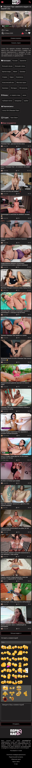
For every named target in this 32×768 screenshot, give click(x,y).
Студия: (6, 117)
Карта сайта (16, 761)
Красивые (5, 88)
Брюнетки (23, 60)
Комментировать (16, 38)
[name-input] (16, 642)
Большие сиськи (7, 66)
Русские (14, 60)
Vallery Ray (4, 290)
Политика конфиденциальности (16, 754)
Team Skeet (14, 117)
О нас (16, 764)
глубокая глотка (7, 100)
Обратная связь (16, 759)
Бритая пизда (6, 71)
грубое (26, 100)
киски (24, 95)
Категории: (7, 60)
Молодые (14, 88)
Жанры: (5, 95)
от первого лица (15, 95)
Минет (15, 71)
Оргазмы (22, 71)
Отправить (16, 724)
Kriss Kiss (4, 507)
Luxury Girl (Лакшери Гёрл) (10, 110)
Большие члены (20, 66)
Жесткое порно (21, 82)
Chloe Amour (5, 436)
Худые (12, 77)
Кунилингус (19, 77)
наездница (18, 100)
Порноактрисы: (8, 106)
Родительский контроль (16, 757)
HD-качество (23, 88)
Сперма (4, 77)
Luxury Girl (4, 146)
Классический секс (8, 82)
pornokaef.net (26, 740)
